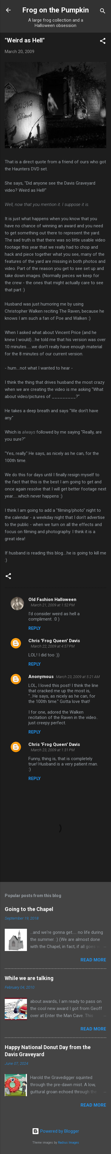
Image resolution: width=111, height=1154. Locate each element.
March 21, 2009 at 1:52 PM (53, 605)
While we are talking (29, 978)
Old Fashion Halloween (52, 599)
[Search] (102, 12)
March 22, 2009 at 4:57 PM (53, 646)
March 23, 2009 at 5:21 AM (78, 677)
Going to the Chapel (29, 909)
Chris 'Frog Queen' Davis (54, 640)
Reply (34, 628)
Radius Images (68, 1143)
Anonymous (41, 676)
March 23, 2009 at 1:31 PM (53, 750)
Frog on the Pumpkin (55, 10)
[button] (102, 42)
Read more (93, 960)
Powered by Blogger (55, 1131)
